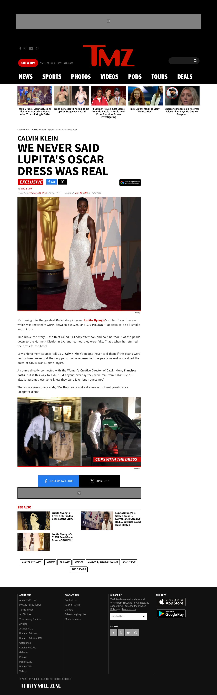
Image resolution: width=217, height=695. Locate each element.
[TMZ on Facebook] (20, 48)
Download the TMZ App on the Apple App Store (171, 602)
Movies (78, 562)
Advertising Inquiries (75, 614)
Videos (109, 77)
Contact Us (71, 600)
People (23, 657)
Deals (184, 77)
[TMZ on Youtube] (31, 48)
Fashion (64, 562)
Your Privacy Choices (30, 619)
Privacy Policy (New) (30, 605)
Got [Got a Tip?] (28, 63)
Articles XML (26, 628)
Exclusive (129, 562)
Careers (69, 609)
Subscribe (143, 616)
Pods (135, 77)
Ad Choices (25, 614)
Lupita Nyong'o (31, 562)
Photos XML (25, 666)
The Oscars (78, 569)
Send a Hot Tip (72, 605)
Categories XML (27, 647)
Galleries (23, 652)
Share (58, 481)
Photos (81, 77)
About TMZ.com (27, 600)
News (26, 77)
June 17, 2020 (81, 193)
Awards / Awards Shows (103, 562)
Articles (23, 624)
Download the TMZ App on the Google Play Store (171, 613)
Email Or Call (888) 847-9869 (56, 63)
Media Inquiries (73, 619)
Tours (159, 77)
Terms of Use (26, 609)
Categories (25, 642)
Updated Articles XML (30, 638)
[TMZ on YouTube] (128, 632)
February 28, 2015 (37, 193)
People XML (25, 661)
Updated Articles (28, 633)
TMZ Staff (26, 188)
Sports (51, 77)
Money (50, 562)
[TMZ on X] (25, 48)
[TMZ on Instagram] (38, 48)
